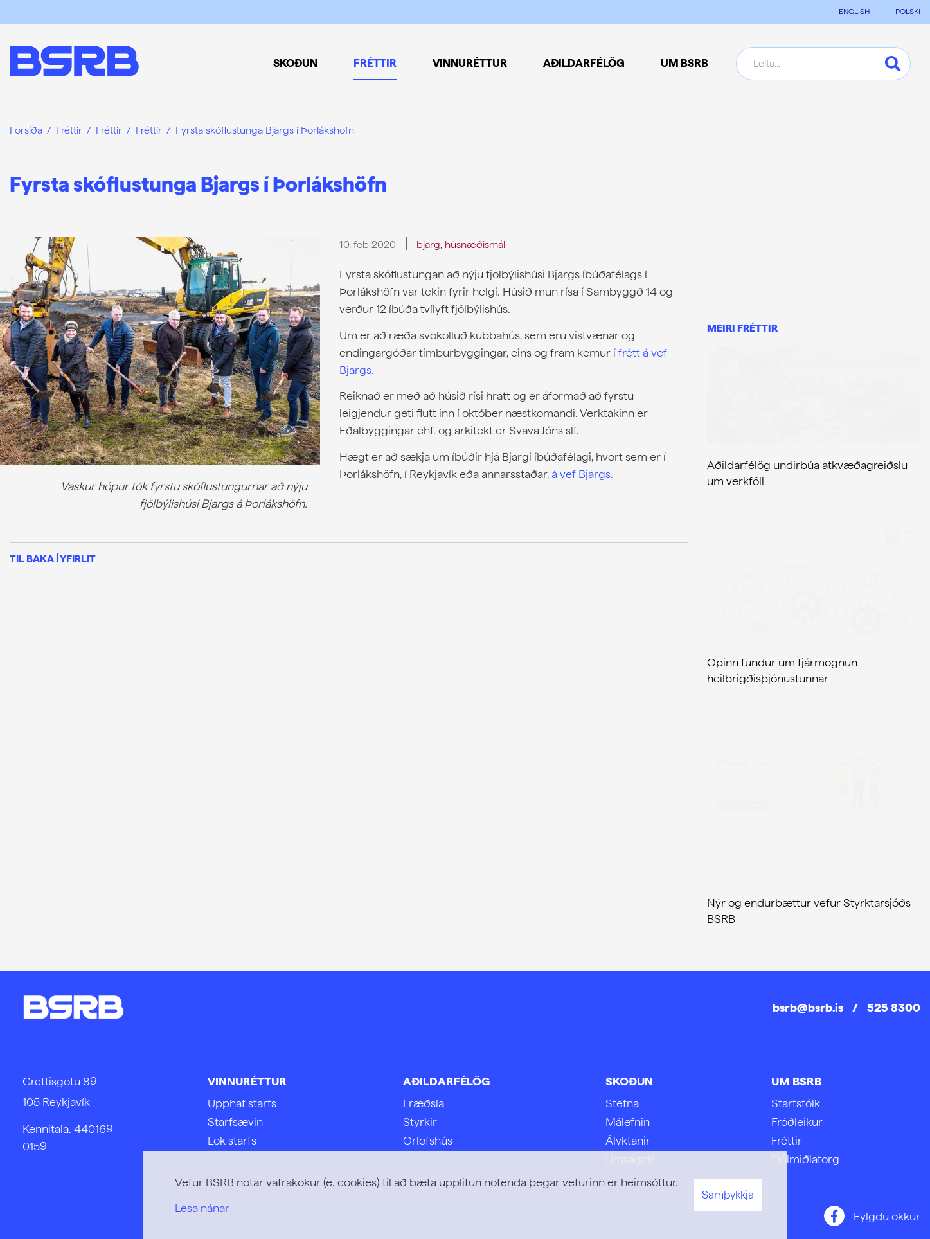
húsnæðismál (475, 244)
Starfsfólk (795, 1103)
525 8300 (893, 1007)
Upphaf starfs (242, 1103)
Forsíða (26, 130)
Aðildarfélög (446, 1081)
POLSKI (907, 11)
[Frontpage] (74, 63)
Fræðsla (423, 1103)
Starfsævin (235, 1121)
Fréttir (69, 130)
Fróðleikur (797, 1121)
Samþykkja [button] (728, 1194)
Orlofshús (427, 1140)
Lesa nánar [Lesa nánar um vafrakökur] (202, 1208)
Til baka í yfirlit (53, 559)
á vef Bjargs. (582, 474)
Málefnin (627, 1121)
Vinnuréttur (247, 1081)
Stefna (622, 1103)
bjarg (428, 244)
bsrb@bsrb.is (808, 1007)
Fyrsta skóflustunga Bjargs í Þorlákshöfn (264, 130)
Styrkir (420, 1121)
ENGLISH (854, 11)
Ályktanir (627, 1140)
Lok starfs (232, 1140)
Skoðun (629, 1081)
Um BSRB (796, 1081)
